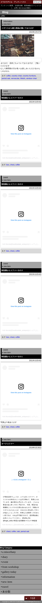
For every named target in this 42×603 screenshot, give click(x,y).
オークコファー (7, 444)
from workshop (10, 566)
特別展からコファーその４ (12, 98)
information (7, 21)
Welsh (22, 78)
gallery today (9, 571)
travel (5, 586)
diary (5, 556)
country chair (17, 76)
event (5, 91)
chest (12, 165)
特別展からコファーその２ (12, 270)
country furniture (29, 76)
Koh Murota (6, 525)
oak (18, 531)
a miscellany (9, 552)
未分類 (6, 591)
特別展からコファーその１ (12, 357)
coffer (8, 76)
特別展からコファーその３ (12, 184)
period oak (6, 78)
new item (7, 24)
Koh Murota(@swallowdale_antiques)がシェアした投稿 (21, 158)
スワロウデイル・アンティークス (13, 2)
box (7, 165)
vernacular (15, 78)
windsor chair (31, 78)
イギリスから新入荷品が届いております (17, 28)
